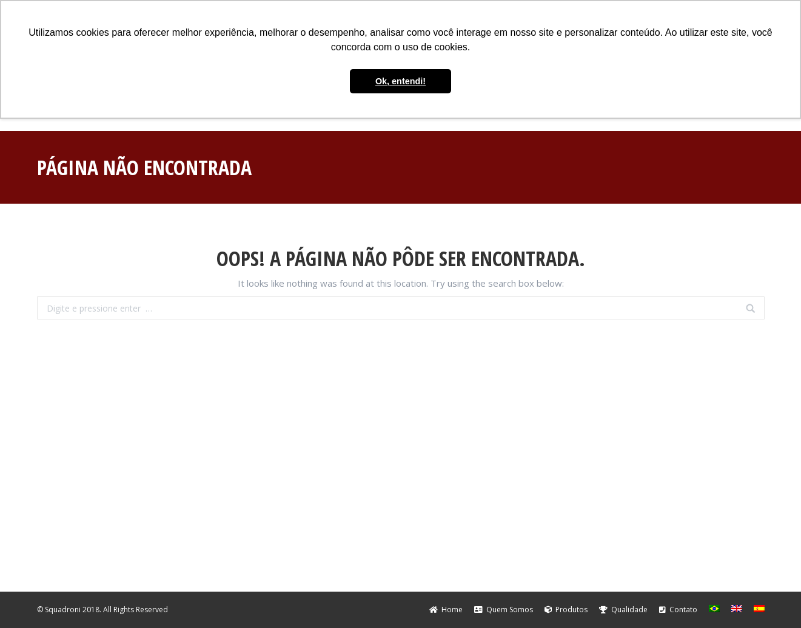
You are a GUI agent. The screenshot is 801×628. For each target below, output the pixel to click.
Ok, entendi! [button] (400, 81)
